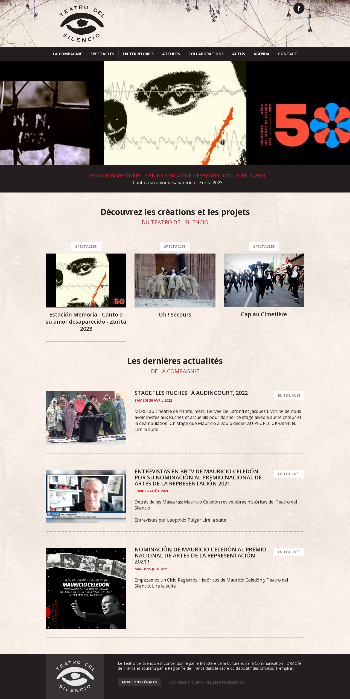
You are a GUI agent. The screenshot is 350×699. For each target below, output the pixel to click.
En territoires (138, 53)
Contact (287, 53)
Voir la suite (175, 126)
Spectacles (102, 53)
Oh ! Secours (175, 314)
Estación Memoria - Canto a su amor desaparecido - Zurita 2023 (86, 321)
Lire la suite (146, 429)
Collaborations (206, 53)
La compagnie (67, 53)
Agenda (261, 53)
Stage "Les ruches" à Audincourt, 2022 (191, 392)
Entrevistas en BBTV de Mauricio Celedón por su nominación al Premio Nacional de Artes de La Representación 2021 (198, 477)
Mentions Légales (139, 682)
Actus (238, 53)
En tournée (289, 395)
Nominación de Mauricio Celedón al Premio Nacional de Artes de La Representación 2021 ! (201, 555)
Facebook (298, 8)
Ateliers (171, 53)
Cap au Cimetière (264, 314)
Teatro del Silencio (81, 23)
